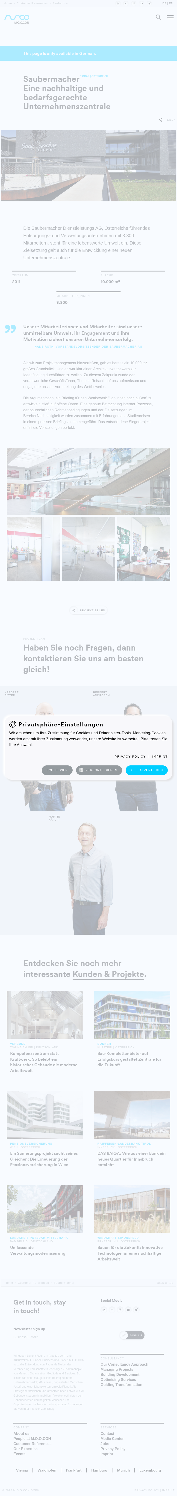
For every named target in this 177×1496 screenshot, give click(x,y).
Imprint (160, 756)
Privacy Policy (130, 756)
